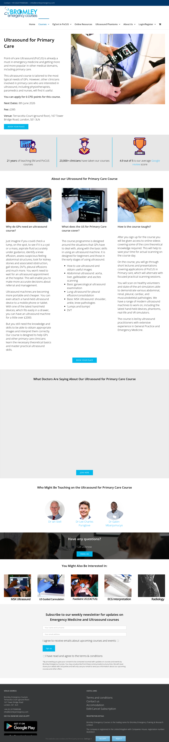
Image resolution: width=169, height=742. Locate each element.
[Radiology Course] (151, 575)
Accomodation (95, 705)
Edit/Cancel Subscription (101, 708)
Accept (102, 738)
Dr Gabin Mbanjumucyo (114, 523)
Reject (119, 738)
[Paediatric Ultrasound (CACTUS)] (84, 575)
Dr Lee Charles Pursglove (84, 523)
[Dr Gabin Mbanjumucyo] (114, 501)
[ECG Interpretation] (118, 575)
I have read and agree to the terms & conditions (72, 656)
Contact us (92, 701)
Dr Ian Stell (54, 521)
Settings (88, 739)
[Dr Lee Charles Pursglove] (84, 501)
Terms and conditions (99, 697)
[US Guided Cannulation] (51, 575)
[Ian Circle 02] (55, 501)
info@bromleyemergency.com (42, 3)
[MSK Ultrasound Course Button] (17, 575)
